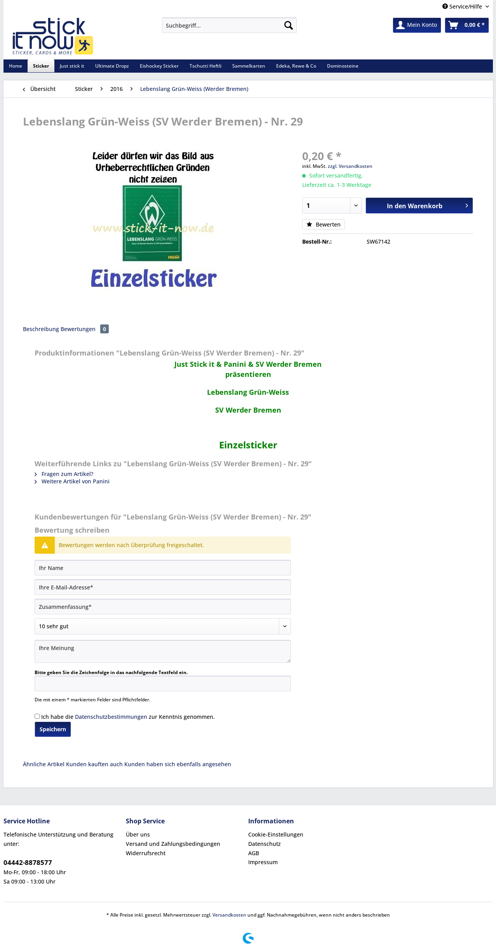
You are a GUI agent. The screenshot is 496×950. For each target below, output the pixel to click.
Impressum (263, 862)
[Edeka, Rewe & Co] (296, 65)
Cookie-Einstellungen (275, 834)
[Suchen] (288, 25)
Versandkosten (229, 915)
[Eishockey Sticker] (159, 65)
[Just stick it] (72, 65)
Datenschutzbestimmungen (111, 716)
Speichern (53, 729)
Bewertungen (85, 329)
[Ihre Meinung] (163, 651)
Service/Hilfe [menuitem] (463, 6)
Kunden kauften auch (94, 764)
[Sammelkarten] (249, 65)
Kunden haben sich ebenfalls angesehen (177, 764)
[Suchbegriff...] (229, 25)
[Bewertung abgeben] (163, 626)
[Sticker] (41, 65)
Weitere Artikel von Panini (72, 481)
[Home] (15, 65)
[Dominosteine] (343, 65)
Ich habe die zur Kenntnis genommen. (128, 716)
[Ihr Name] (163, 567)
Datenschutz (264, 843)
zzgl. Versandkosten (350, 166)
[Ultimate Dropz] (112, 65)
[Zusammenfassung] (163, 606)
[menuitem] (229, 28)
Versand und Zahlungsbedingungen (173, 843)
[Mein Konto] (417, 25)
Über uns (138, 834)
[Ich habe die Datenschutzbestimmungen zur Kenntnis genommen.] (37, 716)
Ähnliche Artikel (43, 764)
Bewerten (323, 224)
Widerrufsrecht (145, 853)
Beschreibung (41, 329)
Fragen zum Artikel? (64, 474)
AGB (253, 853)
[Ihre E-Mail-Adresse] (163, 587)
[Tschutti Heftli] (205, 65)
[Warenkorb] (467, 25)
